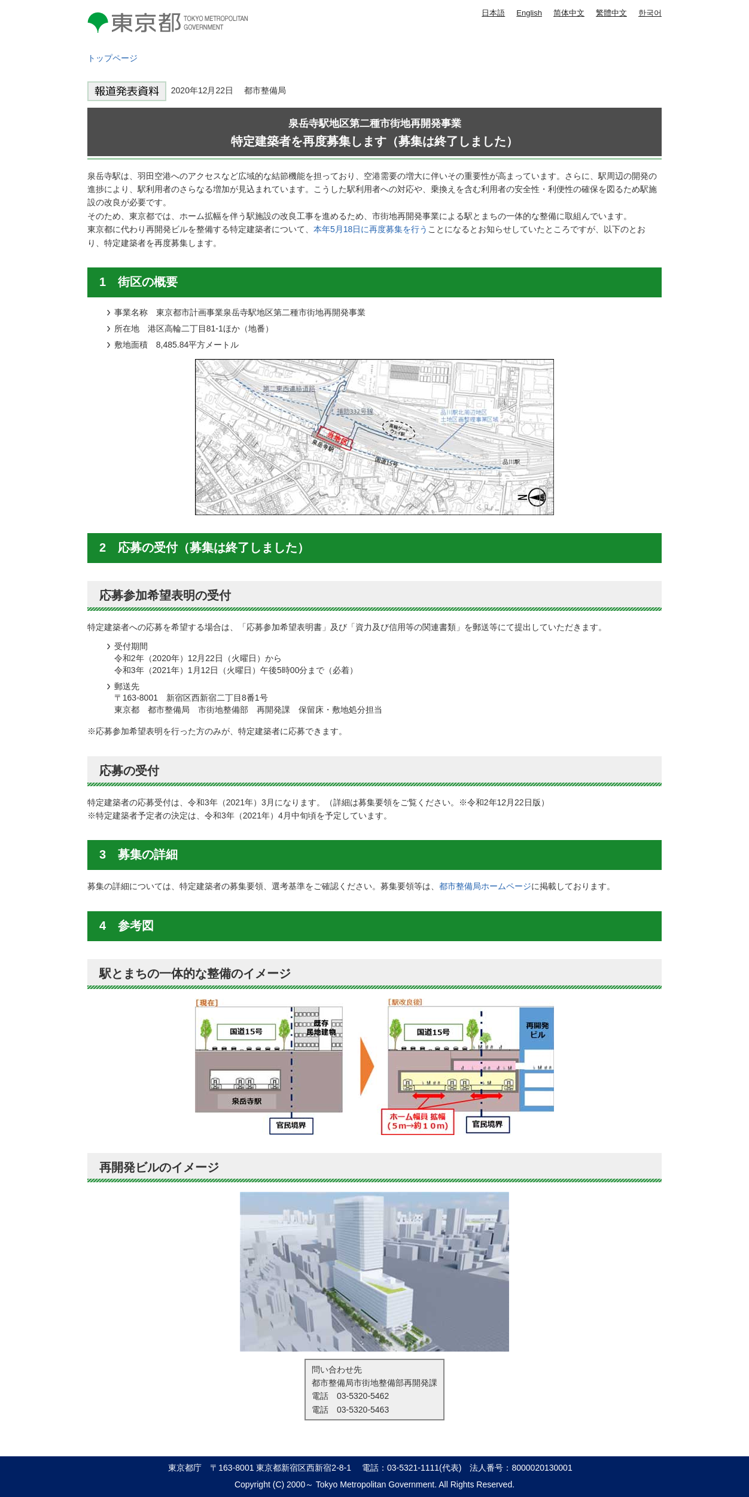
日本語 (493, 12)
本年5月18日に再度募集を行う (370, 229)
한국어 (650, 12)
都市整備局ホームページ (485, 886)
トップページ (112, 58)
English (529, 12)
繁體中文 (611, 12)
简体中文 (568, 12)
